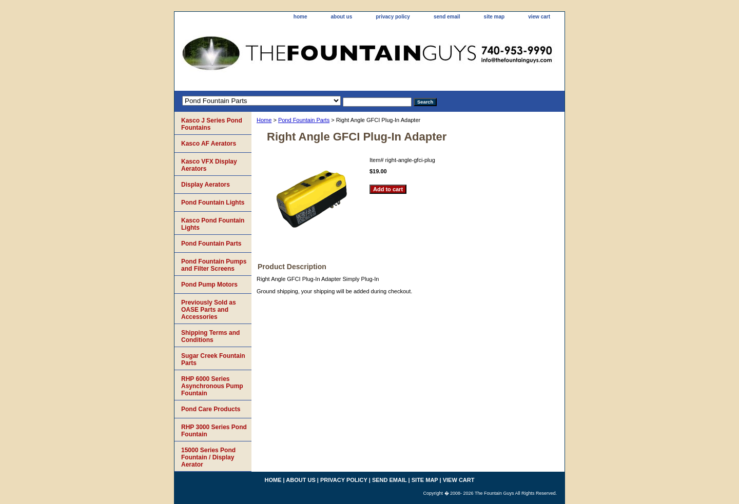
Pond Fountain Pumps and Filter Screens (213, 265)
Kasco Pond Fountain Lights (212, 224)
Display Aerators (205, 184)
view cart (539, 16)
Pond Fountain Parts (303, 120)
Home (264, 120)
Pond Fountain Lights (212, 202)
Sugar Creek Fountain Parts (213, 359)
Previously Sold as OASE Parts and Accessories (208, 309)
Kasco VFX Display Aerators (209, 165)
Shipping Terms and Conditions (210, 336)
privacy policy (393, 16)
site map (494, 16)
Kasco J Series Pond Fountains (211, 124)
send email (447, 16)
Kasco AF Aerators (208, 143)
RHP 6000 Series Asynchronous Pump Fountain (212, 386)
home (300, 16)
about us (342, 16)
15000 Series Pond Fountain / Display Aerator (208, 457)
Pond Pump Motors (209, 284)
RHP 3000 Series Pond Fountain (214, 431)
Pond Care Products (210, 409)
